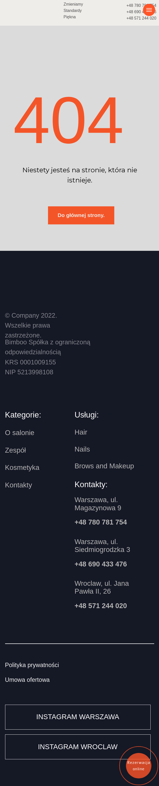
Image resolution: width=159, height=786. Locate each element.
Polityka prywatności (32, 665)
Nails (82, 449)
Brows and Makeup (104, 466)
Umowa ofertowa (27, 679)
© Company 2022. (31, 325)
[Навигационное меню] (149, 10)
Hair (80, 432)
